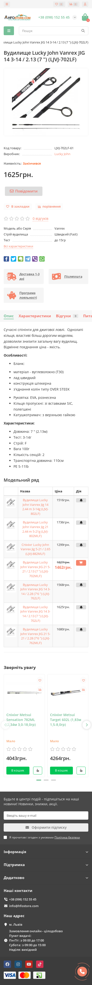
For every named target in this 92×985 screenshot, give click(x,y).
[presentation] (5, 725)
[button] (38, 780)
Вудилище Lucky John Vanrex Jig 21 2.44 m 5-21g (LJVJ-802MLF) (35, 529)
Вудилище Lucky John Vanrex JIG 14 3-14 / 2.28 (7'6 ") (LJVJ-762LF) (35, 592)
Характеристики (35, 315)
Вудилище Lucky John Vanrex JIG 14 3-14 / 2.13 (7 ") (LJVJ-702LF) (35, 614)
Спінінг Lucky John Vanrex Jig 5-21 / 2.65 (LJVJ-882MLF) (35, 549)
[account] (85, 4)
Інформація (46, 851)
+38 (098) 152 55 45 (22, 899)
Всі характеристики (18, 246)
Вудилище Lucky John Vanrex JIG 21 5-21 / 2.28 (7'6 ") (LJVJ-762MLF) (35, 636)
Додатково (46, 877)
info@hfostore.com (24, 906)
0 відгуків (40, 218)
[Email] (46, 815)
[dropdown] (7, 4)
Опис (9, 315)
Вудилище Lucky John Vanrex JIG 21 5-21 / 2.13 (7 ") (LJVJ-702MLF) (35, 569)
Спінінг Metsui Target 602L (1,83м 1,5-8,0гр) (65, 719)
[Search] (53, 30)
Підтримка (46, 864)
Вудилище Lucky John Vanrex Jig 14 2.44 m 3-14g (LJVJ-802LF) (35, 507)
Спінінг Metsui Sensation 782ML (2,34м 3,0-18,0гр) (21, 719)
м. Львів (15, 924)
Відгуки (67, 315)
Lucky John (62, 154)
